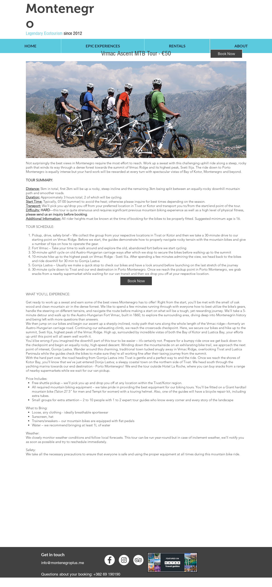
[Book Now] (136, 280)
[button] (102, 46)
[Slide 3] (141, 151)
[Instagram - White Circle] (124, 560)
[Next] (240, 109)
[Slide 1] (136, 151)
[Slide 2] (131, 151)
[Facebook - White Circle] (109, 560)
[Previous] (32, 109)
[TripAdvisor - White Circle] (138, 560)
